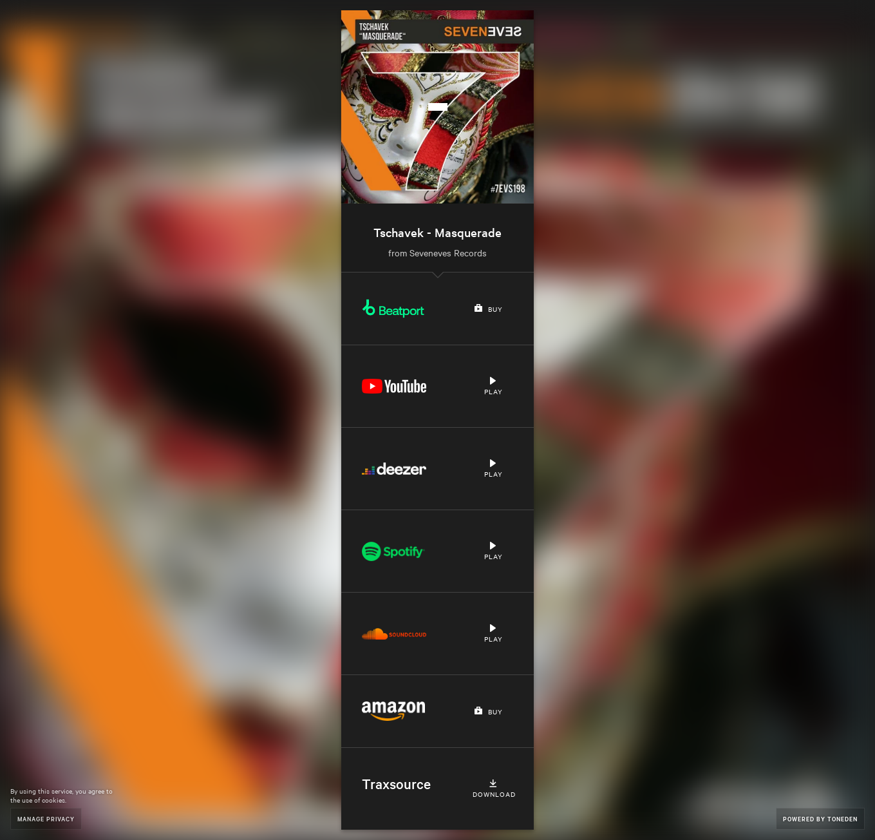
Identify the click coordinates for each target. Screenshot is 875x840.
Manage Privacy (46, 818)
